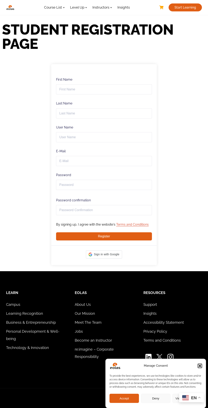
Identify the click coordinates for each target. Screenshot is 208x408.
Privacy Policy (155, 331)
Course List (53, 7)
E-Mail (61, 151)
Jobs (79, 331)
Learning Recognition (24, 313)
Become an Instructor (93, 340)
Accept (124, 398)
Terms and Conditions (132, 224)
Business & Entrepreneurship (31, 322)
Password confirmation (73, 200)
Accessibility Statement (163, 322)
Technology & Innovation (27, 347)
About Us (83, 304)
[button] (200, 366)
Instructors (100, 7)
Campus (13, 304)
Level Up (77, 7)
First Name (64, 79)
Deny (155, 398)
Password (63, 175)
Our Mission (85, 313)
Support (150, 304)
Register (104, 236)
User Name (64, 127)
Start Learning (185, 7)
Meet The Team (88, 322)
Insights (123, 7)
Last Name (64, 103)
